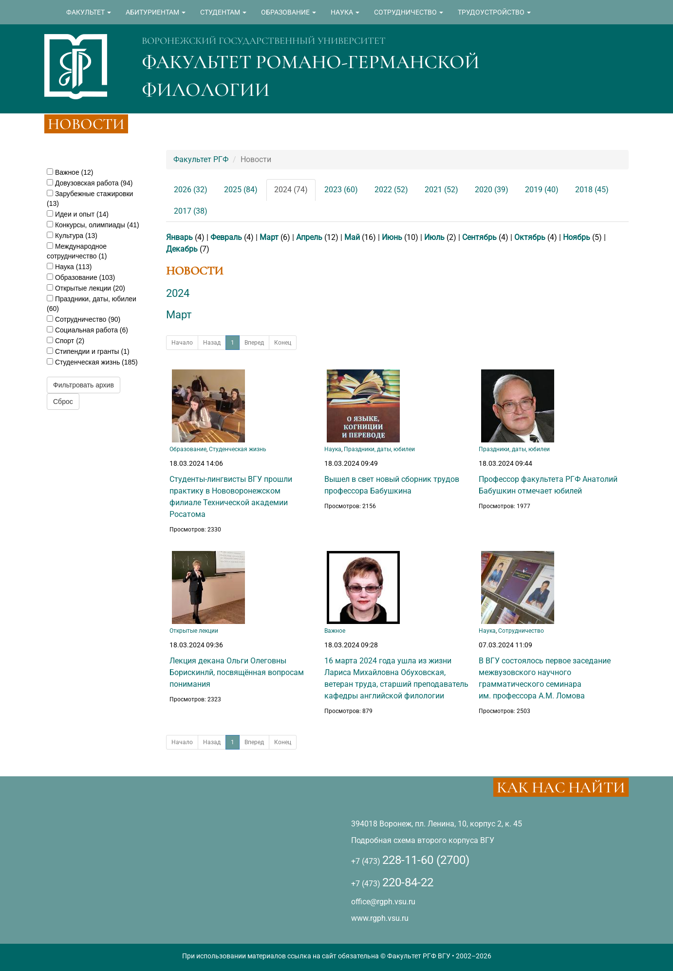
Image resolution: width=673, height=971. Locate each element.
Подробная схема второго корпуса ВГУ (422, 840)
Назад (212, 342)
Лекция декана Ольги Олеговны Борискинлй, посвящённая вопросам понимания (236, 672)
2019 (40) (542, 189)
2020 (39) (491, 189)
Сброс (63, 401)
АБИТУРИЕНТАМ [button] (156, 12)
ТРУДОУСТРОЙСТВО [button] (494, 12)
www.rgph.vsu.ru (380, 918)
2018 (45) (592, 189)
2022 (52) (391, 189)
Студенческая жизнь (237, 449)
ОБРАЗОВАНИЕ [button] (288, 12)
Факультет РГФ (200, 159)
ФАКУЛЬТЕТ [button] (88, 12)
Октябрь (529, 237)
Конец (282, 342)
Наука (332, 449)
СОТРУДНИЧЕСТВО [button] (408, 12)
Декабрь (182, 249)
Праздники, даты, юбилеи (379, 449)
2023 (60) (341, 189)
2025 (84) (241, 189)
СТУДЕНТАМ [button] (223, 12)
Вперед (254, 342)
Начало (182, 342)
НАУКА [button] (345, 12)
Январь (179, 237)
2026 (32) (190, 189)
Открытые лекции (193, 630)
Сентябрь (479, 237)
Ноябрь (576, 237)
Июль (434, 237)
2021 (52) (441, 189)
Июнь (392, 237)
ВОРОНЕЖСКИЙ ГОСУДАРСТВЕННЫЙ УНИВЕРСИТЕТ (264, 41)
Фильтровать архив (83, 385)
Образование (187, 449)
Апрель (309, 237)
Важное (334, 630)
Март (269, 237)
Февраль (226, 237)
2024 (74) (291, 189)
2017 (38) (190, 211)
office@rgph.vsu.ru (383, 901)
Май (352, 237)
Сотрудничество (521, 630)
